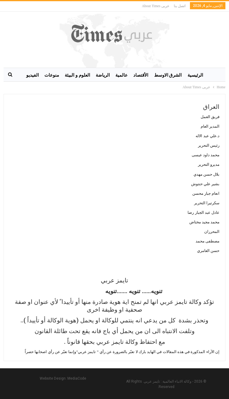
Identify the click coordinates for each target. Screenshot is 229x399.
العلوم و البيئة (77, 75)
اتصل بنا (179, 6)
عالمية (121, 75)
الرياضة (103, 75)
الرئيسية (195, 75)
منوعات (51, 75)
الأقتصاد (140, 75)
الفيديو (32, 75)
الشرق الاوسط (168, 75)
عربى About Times (155, 6)
